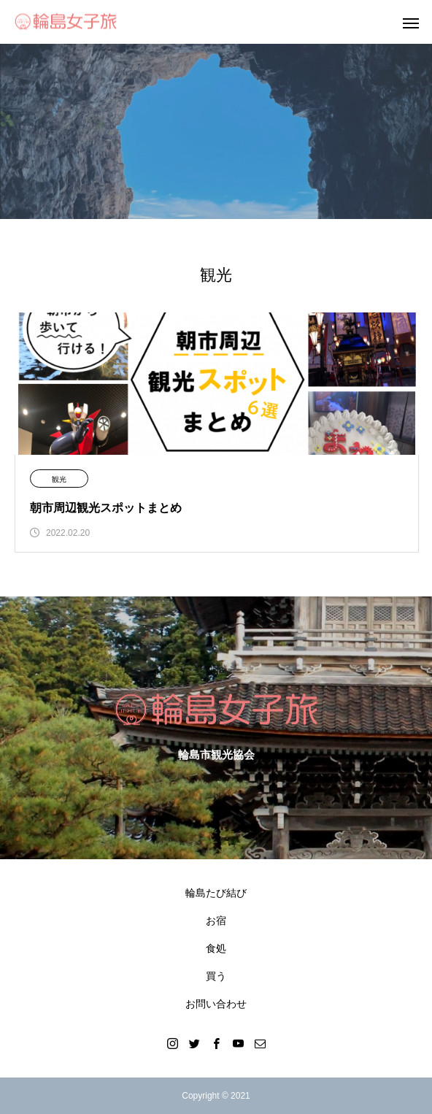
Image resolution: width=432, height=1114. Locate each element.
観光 (59, 479)
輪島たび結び (216, 893)
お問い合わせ (216, 1004)
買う (216, 976)
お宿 (216, 920)
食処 (216, 948)
